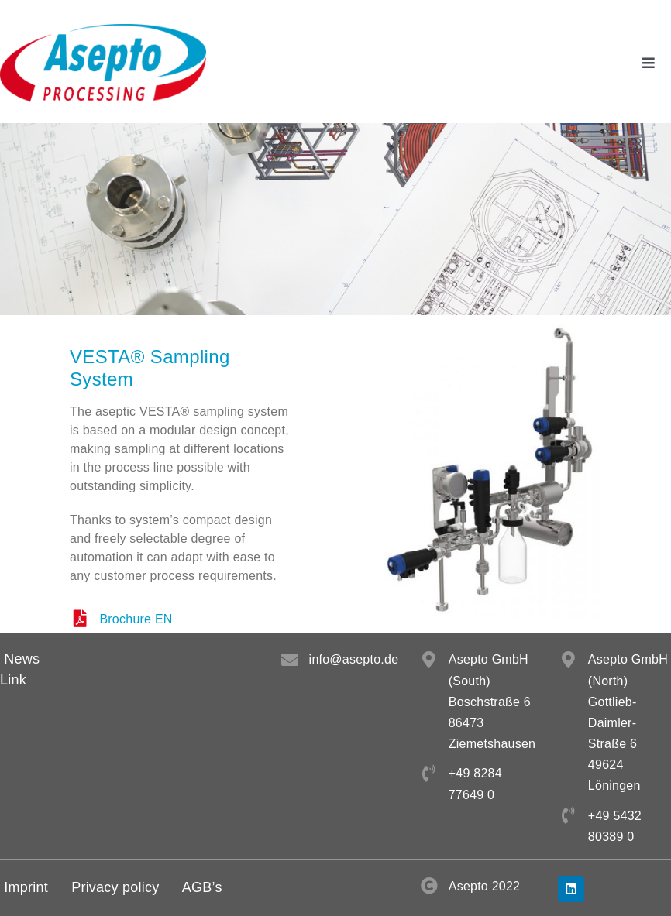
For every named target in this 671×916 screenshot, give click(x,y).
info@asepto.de (354, 659)
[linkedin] (571, 889)
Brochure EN (135, 619)
